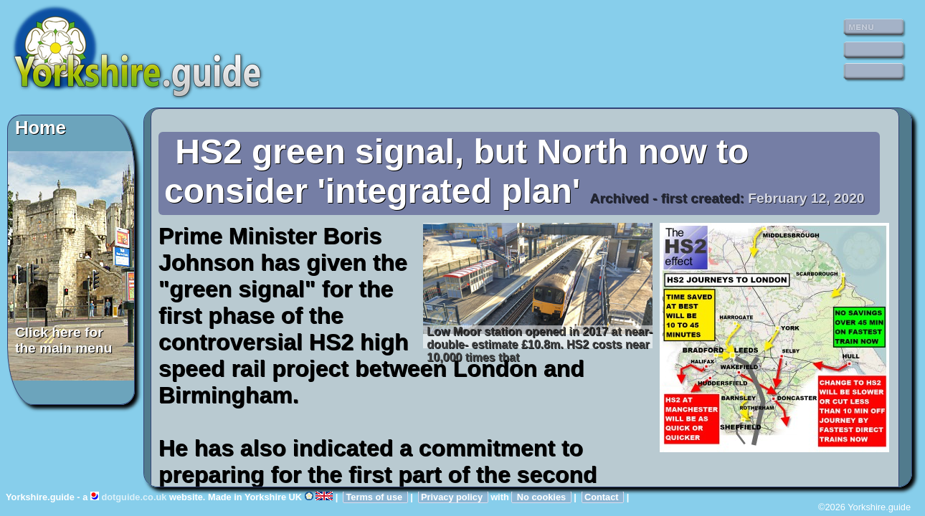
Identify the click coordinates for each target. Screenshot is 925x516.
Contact (602, 497)
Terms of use (375, 497)
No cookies (541, 497)
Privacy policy (453, 497)
